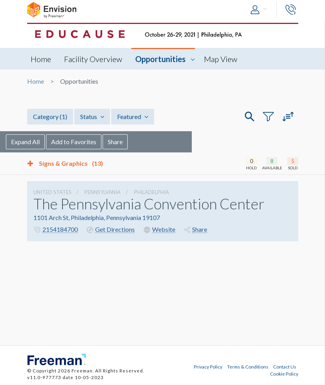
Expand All (46, 141)
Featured (132, 116)
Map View (221, 59)
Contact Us (284, 366)
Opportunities (161, 59)
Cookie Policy (284, 373)
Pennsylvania (102, 192)
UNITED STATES (52, 192)
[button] (260, 10)
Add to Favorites (95, 141)
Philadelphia (151, 192)
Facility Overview (93, 59)
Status (92, 116)
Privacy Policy (208, 366)
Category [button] (50, 116)
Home (41, 59)
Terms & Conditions (247, 366)
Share (136, 141)
